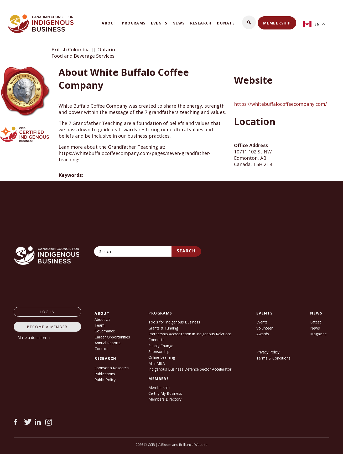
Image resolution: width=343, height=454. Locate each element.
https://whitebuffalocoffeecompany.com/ (280, 104)
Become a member (47, 326)
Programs (133, 23)
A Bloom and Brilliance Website (182, 444)
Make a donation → (34, 337)
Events (159, 23)
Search (186, 251)
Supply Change (160, 345)
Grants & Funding (163, 328)
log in (47, 311)
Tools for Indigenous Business (174, 322)
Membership (277, 23)
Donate (226, 23)
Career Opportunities (112, 337)
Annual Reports (108, 342)
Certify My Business (165, 393)
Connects (156, 339)
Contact (101, 348)
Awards (262, 333)
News (179, 23)
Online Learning (161, 357)
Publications (105, 373)
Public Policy (105, 379)
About (109, 23)
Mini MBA (156, 363)
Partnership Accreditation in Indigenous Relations (190, 333)
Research (201, 23)
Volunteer (264, 328)
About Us (102, 319)
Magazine (318, 333)
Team (100, 325)
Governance (105, 330)
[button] (249, 22)
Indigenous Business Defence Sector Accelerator (189, 369)
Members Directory (164, 399)
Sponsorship (158, 351)
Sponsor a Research (112, 367)
